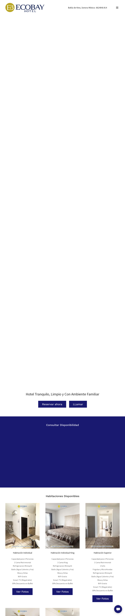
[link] (24, 7)
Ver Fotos (22, 591)
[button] (117, 7)
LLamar (78, 404)
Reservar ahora (52, 404)
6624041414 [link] (101, 7)
